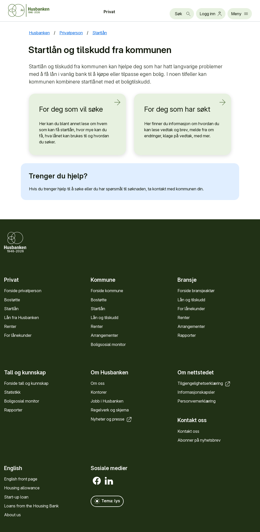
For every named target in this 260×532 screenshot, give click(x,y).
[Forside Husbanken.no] (28, 10)
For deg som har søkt (179, 108)
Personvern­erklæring (196, 401)
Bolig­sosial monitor (108, 344)
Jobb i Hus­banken (107, 401)
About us (12, 514)
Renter (10, 326)
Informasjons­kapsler (196, 392)
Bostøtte (12, 299)
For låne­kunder (17, 335)
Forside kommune (107, 290)
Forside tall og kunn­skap (26, 383)
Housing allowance (22, 487)
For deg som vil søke (74, 108)
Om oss (98, 383)
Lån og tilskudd (104, 317)
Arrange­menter (104, 335)
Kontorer (99, 392)
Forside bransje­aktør (196, 290)
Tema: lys (107, 501)
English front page (20, 478)
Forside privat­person (22, 290)
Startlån (11, 308)
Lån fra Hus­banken (21, 317)
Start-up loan (16, 497)
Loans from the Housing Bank (31, 505)
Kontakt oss (188, 431)
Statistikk (12, 392)
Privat (109, 12)
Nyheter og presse (112, 419)
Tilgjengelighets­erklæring (204, 383)
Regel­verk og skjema (110, 409)
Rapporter (186, 335)
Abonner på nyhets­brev (199, 440)
